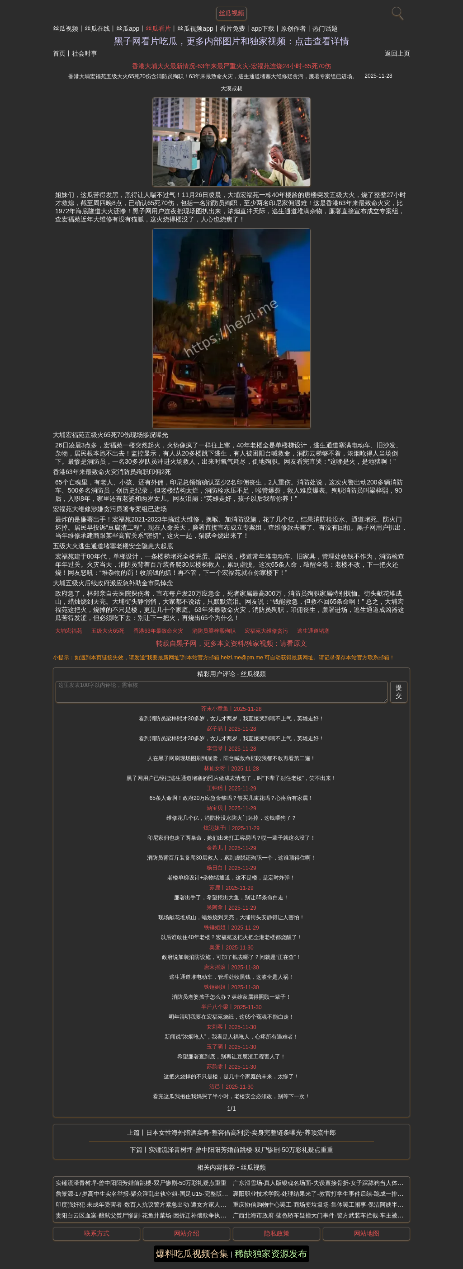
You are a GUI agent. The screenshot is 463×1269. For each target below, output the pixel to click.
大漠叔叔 (231, 88)
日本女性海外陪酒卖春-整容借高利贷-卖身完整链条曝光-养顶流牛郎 (241, 1132)
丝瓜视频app (195, 28)
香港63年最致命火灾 (158, 631)
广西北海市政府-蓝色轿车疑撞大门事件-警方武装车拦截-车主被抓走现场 (327, 1215)
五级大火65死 (107, 631)
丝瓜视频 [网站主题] (231, 13)
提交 (399, 691)
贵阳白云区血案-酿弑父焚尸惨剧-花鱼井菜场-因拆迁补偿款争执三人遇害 (150, 1215)
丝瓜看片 (158, 28)
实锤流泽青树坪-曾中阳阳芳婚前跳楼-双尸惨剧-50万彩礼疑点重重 (241, 1149)
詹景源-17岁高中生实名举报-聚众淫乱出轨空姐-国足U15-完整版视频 (145, 1193)
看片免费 (232, 28)
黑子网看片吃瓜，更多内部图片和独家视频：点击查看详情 (231, 41)
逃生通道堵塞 (313, 631)
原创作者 (293, 28)
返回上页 (397, 53)
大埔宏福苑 (68, 631)
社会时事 (84, 53)
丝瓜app (127, 28)
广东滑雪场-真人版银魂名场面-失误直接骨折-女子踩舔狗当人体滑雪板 (324, 1183)
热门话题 (325, 28)
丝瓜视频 (65, 28)
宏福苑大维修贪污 (266, 631)
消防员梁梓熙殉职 (214, 631)
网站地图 (366, 1233)
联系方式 (96, 1233)
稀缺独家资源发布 (271, 1254)
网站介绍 (186, 1233)
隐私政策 (276, 1233)
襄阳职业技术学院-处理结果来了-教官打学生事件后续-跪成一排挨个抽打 (327, 1193)
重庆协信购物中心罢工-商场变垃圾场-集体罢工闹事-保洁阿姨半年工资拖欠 (330, 1204)
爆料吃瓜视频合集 (192, 1254)
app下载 (262, 28)
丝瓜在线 (97, 28)
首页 (59, 53)
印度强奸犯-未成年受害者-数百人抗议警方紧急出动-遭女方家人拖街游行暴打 (155, 1204)
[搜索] (396, 11)
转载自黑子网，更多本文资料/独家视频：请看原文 (231, 643)
